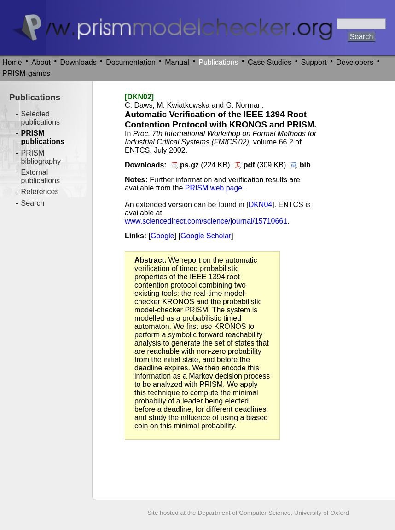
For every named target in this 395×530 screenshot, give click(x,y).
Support (314, 62)
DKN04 (261, 204)
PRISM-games (26, 73)
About (41, 62)
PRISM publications (42, 137)
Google (162, 236)
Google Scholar (205, 236)
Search (33, 203)
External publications (40, 176)
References (40, 192)
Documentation (131, 62)
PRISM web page (214, 188)
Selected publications (40, 118)
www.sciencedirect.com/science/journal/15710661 (206, 221)
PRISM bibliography (41, 157)
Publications (218, 62)
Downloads (78, 62)
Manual (177, 62)
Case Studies (269, 62)
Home (12, 62)
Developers (354, 62)
